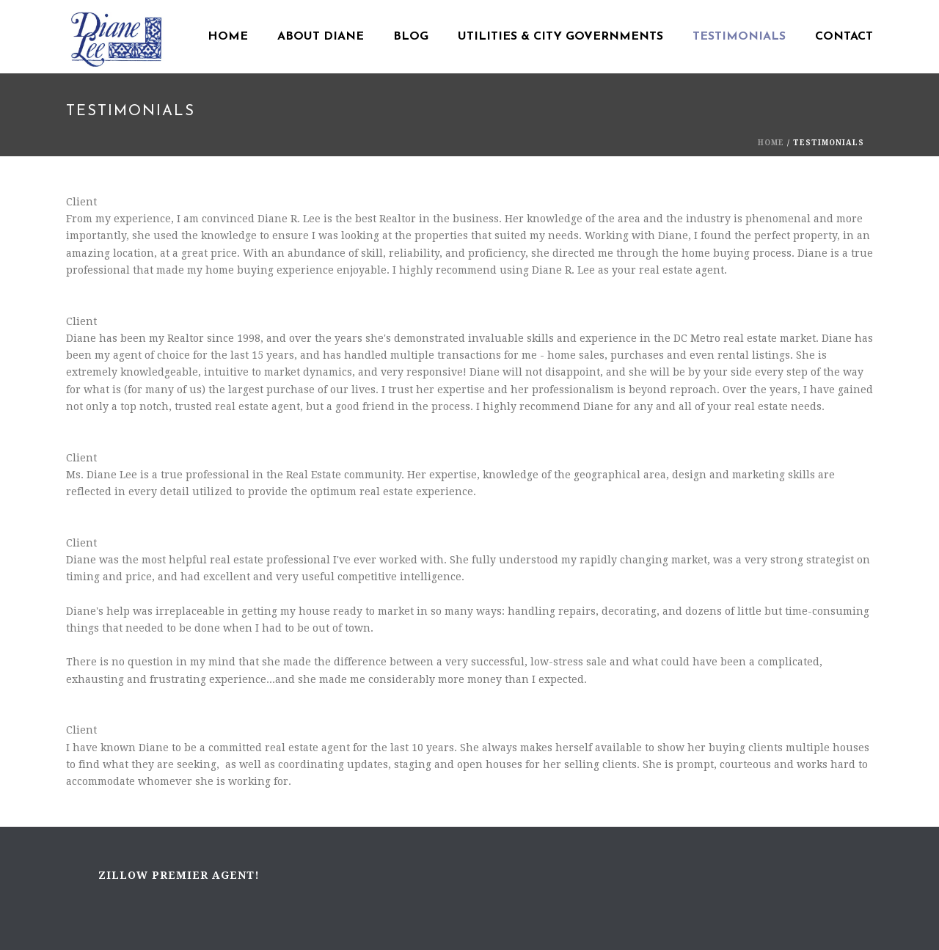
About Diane (320, 37)
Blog (410, 37)
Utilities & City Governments (560, 37)
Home (228, 37)
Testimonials (739, 37)
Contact (844, 37)
